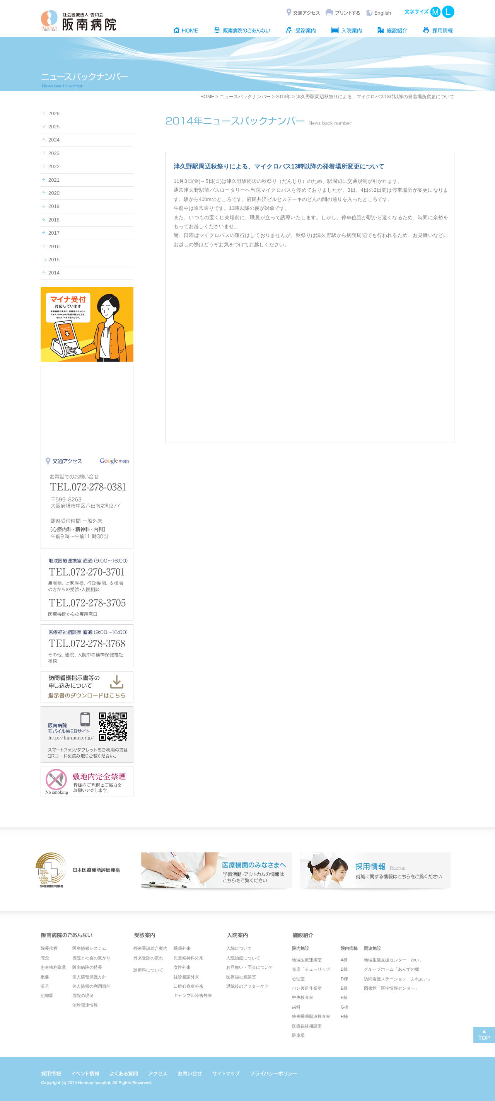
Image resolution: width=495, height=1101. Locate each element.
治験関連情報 (85, 1005)
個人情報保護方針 (89, 977)
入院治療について (243, 958)
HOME (207, 96)
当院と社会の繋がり (91, 958)
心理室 (298, 979)
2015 (54, 259)
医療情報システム (89, 948)
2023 (54, 153)
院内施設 (300, 948)
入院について (239, 948)
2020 (54, 193)
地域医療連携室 (307, 960)
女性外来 (182, 967)
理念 (45, 958)
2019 (54, 206)
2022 (54, 166)
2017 (54, 233)
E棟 (344, 988)
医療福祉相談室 (241, 977)
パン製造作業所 (307, 988)
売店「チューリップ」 (313, 969)
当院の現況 (83, 995)
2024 (54, 140)
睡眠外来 (182, 948)
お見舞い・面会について (249, 967)
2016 (54, 246)
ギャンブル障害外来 (193, 995)
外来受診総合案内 (150, 948)
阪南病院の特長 (87, 967)
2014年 (283, 96)
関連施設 (372, 948)
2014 (54, 273)
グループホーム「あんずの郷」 (393, 969)
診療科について (148, 970)
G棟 (344, 1007)
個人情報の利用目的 (91, 986)
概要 (45, 977)
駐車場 (298, 1035)
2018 (54, 220)
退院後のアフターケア (247, 986)
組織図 (47, 995)
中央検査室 (302, 997)
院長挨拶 (49, 948)
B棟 (344, 969)
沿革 (45, 986)
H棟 (344, 1016)
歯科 (296, 1007)
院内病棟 (349, 948)
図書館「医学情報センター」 (391, 988)
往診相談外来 (186, 977)
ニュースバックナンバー (245, 96)
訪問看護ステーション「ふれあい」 (398, 979)
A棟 (344, 960)
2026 (54, 113)
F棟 (344, 997)
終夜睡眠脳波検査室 (311, 1016)
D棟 (344, 979)
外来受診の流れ (148, 958)
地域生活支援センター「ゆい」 (393, 960)
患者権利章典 (53, 967)
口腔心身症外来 (188, 986)
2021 (54, 180)
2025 (54, 127)
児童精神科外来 (188, 958)
